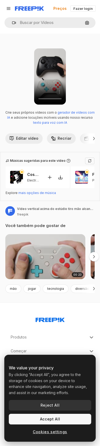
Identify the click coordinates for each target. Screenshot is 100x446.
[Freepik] (29, 8)
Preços (60, 8)
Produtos (53, 337)
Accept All (50, 419)
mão (13, 289)
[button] (12, 23)
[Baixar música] (60, 177)
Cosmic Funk (34, 174)
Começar (53, 351)
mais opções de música (37, 193)
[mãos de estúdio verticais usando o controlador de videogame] (45, 256)
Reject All (50, 405)
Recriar (61, 138)
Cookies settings (50, 432)
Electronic (35, 180)
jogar (32, 289)
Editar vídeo (24, 138)
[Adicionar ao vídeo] (49, 177)
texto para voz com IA (50, 123)
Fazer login (83, 8)
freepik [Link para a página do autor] (23, 214)
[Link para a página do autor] (10, 211)
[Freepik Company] (50, 319)
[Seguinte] (94, 138)
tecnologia (55, 289)
